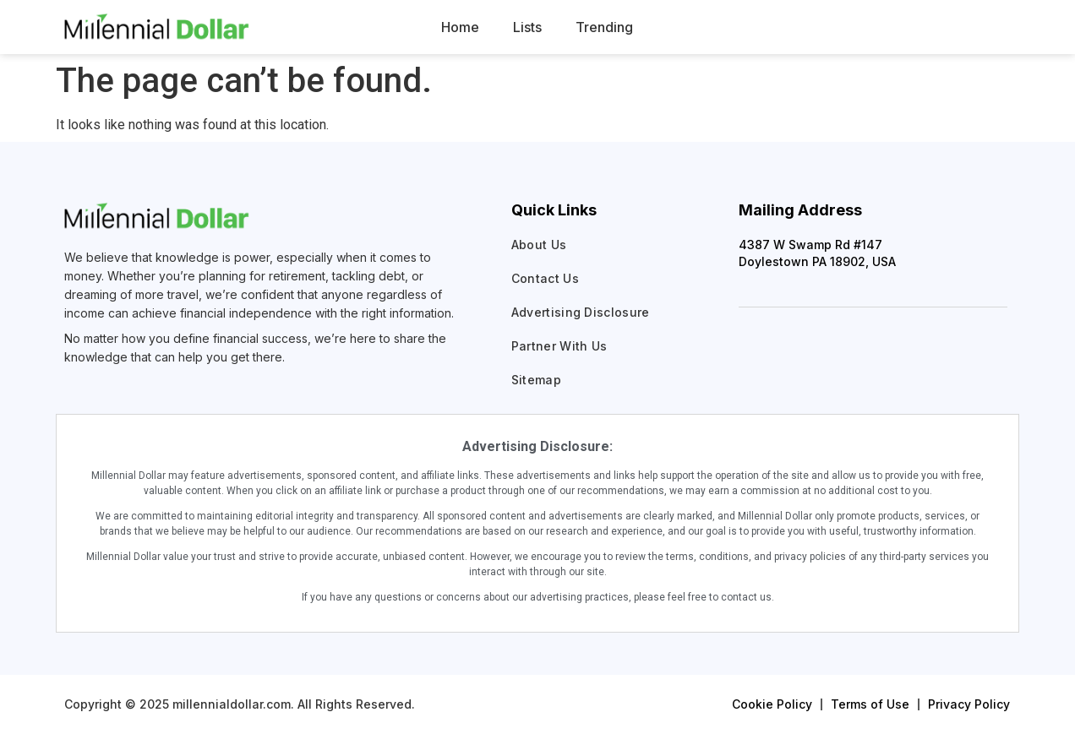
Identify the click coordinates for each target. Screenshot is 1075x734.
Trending (604, 27)
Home (460, 27)
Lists (527, 27)
